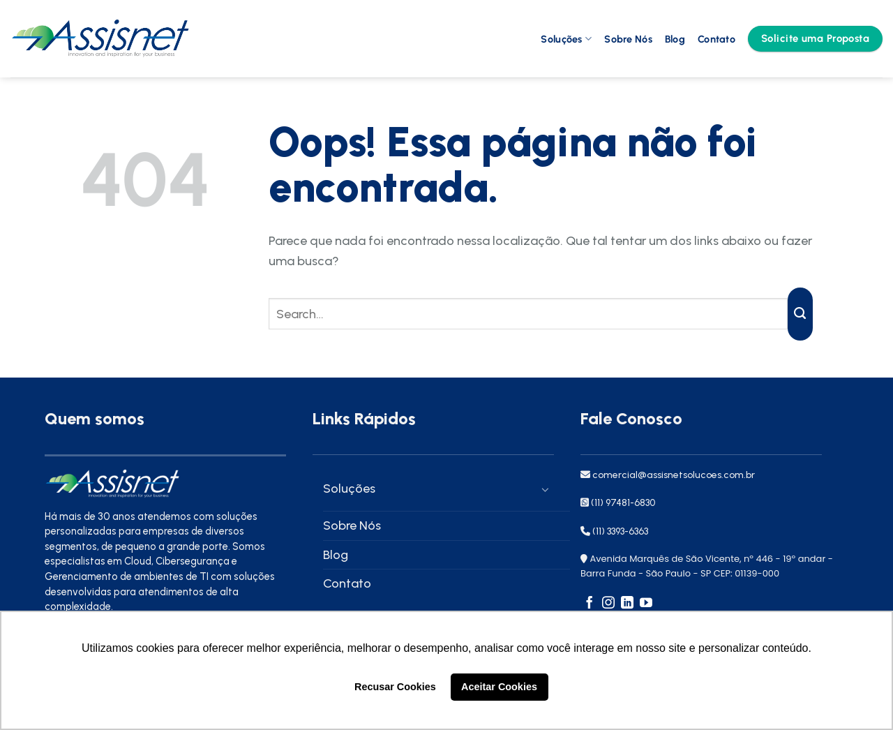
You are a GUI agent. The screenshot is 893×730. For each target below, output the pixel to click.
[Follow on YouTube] (646, 604)
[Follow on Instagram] (608, 604)
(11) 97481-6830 (623, 503)
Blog (675, 39)
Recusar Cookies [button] (395, 686)
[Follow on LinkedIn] (627, 604)
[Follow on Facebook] (589, 604)
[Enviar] (800, 314)
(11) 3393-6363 (620, 531)
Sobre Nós (628, 39)
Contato (716, 39)
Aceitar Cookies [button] (499, 686)
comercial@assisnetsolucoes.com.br (672, 475)
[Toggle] (541, 489)
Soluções (566, 38)
